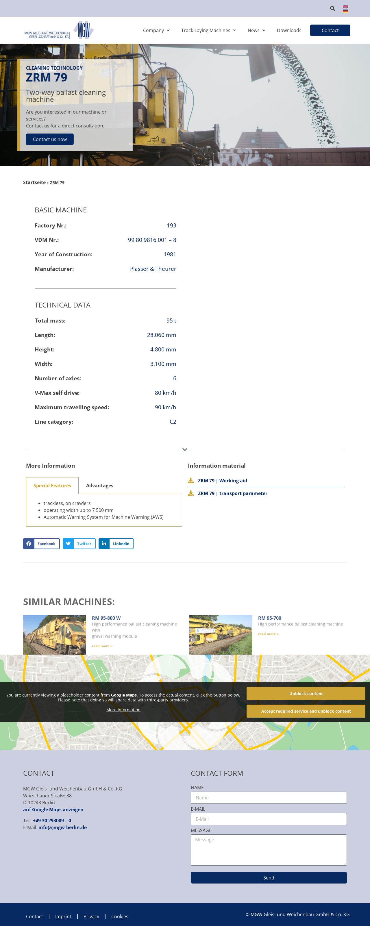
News (256, 30)
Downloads (289, 30)
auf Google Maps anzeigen (53, 809)
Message (201, 831)
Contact (34, 916)
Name (197, 788)
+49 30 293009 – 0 (52, 820)
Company (156, 30)
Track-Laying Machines (208, 30)
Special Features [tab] (52, 485)
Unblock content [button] (306, 693)
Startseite (34, 182)
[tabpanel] (104, 510)
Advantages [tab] (99, 485)
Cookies (119, 916)
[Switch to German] (343, 10)
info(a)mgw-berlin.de (62, 827)
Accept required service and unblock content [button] (306, 711)
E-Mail (198, 809)
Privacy (91, 916)
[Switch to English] (343, 6)
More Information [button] (123, 709)
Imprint (63, 916)
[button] (332, 8)
